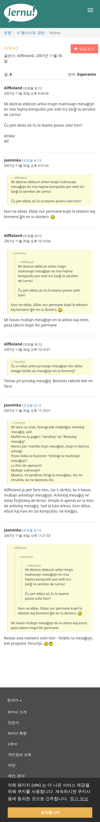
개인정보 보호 (19, 754)
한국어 (14, 700)
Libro (12, 743)
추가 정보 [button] (79, 798)
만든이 (13, 722)
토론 (7, 32)
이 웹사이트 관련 (31, 32)
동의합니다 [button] (50, 812)
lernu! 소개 (17, 711)
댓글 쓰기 (84, 48)
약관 (11, 765)
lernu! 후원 (17, 733)
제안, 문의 (16, 775)
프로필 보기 (31, 160)
